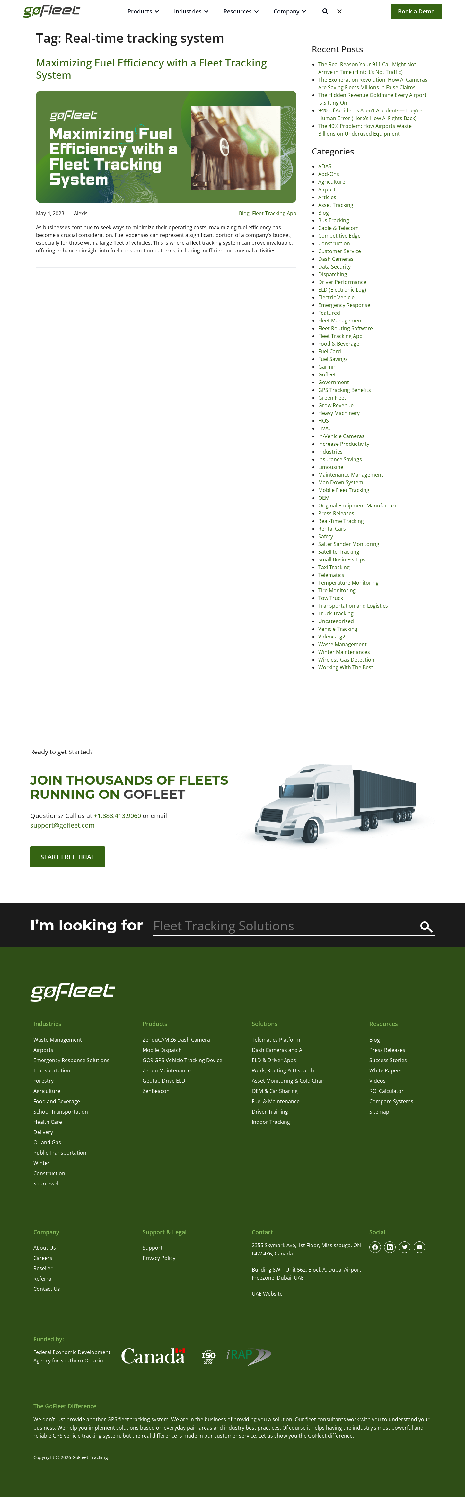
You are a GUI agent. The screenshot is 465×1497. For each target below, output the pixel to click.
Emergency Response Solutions (71, 1060)
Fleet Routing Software (345, 328)
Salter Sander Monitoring (348, 544)
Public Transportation (59, 1152)
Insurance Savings (340, 459)
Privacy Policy (159, 1258)
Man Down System (340, 482)
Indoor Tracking (271, 1121)
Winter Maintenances (344, 652)
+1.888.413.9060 (117, 815)
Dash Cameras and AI (277, 1049)
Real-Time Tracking (341, 520)
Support (152, 1247)
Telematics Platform (276, 1039)
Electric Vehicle (336, 297)
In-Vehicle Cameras (341, 436)
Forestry (43, 1080)
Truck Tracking (336, 613)
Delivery (43, 1132)
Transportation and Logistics (353, 605)
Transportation (51, 1070)
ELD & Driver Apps (274, 1060)
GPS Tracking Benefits (344, 389)
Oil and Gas (47, 1142)
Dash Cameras (336, 258)
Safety (325, 536)
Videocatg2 (331, 636)
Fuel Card (329, 351)
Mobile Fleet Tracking (343, 490)
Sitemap (379, 1111)
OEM (323, 497)
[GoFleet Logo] (51, 11)
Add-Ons (328, 174)
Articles (327, 197)
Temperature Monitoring (348, 582)
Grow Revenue (336, 405)
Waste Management (342, 644)
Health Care (47, 1121)
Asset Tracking (335, 204)
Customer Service (339, 251)
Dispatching (332, 274)
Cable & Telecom (338, 228)
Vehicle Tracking (337, 628)
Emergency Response (344, 305)
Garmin (327, 366)
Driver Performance (342, 282)
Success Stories (388, 1060)
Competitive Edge (339, 235)
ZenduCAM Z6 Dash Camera (176, 1039)
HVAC (325, 428)
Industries (330, 451)
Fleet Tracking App (274, 213)
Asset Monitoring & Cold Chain (289, 1080)
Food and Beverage (56, 1101)
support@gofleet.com (62, 825)
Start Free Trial (67, 856)
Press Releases (336, 513)
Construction (334, 243)
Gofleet (327, 374)
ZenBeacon (156, 1091)
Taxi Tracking (334, 567)
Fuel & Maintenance (276, 1101)
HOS (323, 420)
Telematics (331, 574)
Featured (329, 312)
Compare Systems (391, 1101)
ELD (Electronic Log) (342, 289)
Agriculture (331, 181)
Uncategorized (336, 621)
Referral (43, 1278)
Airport (327, 189)
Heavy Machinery (339, 413)
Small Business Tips (341, 559)
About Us (44, 1247)
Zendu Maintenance (167, 1070)
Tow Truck (330, 598)
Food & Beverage (338, 343)
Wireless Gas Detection (346, 659)
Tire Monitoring (337, 590)
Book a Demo (416, 11)
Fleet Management (340, 320)
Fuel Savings (333, 359)
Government (333, 382)
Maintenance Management (350, 474)
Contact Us (46, 1288)
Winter (41, 1163)
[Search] (426, 927)
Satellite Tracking (338, 551)
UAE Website (267, 1293)
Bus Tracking (333, 220)
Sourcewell (46, 1183)
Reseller (43, 1268)
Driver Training (270, 1111)
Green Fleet (332, 397)
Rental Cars (332, 528)
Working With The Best (345, 667)
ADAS (324, 166)
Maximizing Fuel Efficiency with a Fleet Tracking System (151, 69)
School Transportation (60, 1111)
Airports (43, 1049)
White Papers (385, 1070)
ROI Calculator (386, 1091)
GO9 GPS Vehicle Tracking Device (182, 1060)
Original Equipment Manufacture (358, 505)
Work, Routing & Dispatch (283, 1070)
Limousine (330, 467)
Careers (42, 1258)
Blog (244, 213)
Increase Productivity (343, 443)
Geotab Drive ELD (164, 1080)
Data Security (334, 266)
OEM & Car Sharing (275, 1091)
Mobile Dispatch (162, 1049)
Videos (377, 1080)
